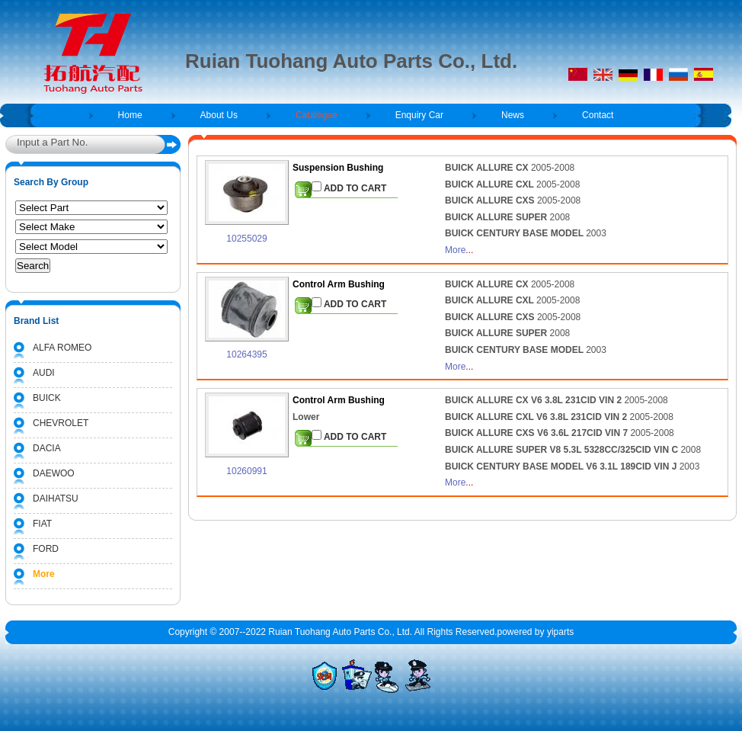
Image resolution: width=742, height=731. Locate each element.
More (455, 250)
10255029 (246, 238)
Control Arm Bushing (339, 284)
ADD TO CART (349, 187)
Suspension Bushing (338, 167)
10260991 (246, 471)
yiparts (560, 632)
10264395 (246, 354)
